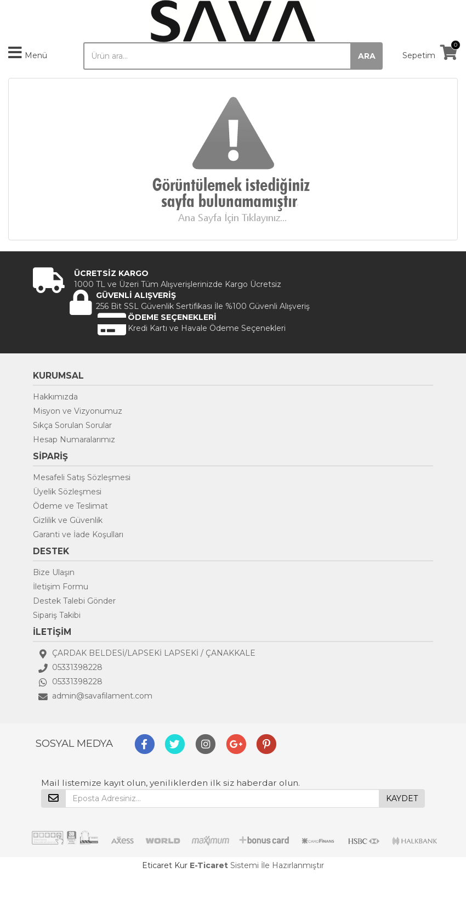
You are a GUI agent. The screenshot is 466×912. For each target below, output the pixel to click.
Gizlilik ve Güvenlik (68, 520)
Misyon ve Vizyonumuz (77, 411)
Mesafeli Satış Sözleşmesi (81, 477)
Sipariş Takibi (57, 615)
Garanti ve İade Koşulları (78, 534)
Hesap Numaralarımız (74, 439)
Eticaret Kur (164, 865)
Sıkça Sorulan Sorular (72, 425)
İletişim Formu (60, 587)
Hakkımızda (55, 397)
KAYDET (402, 798)
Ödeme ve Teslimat (70, 506)
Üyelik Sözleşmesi (67, 492)
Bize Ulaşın (54, 572)
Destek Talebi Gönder (74, 601)
